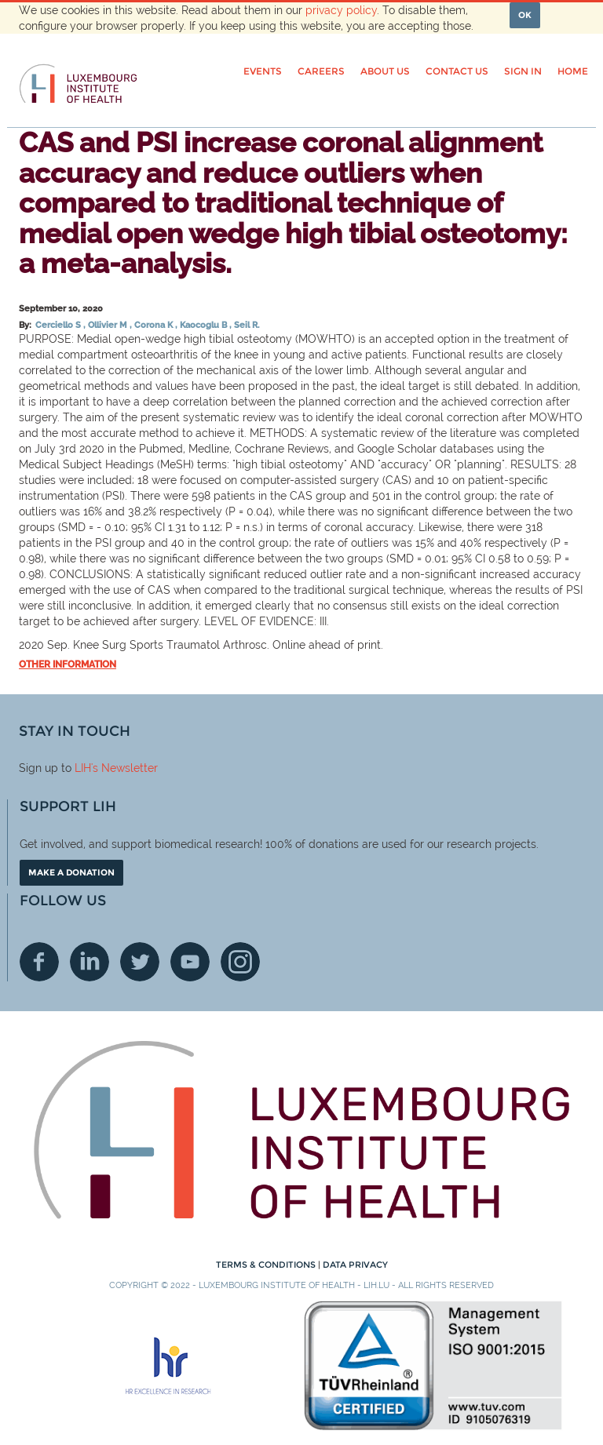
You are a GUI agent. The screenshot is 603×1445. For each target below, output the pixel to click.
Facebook (39, 961)
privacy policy (341, 10)
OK (525, 14)
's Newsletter (124, 768)
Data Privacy (355, 1264)
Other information (67, 664)
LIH (83, 768)
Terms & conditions (267, 1264)
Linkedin (89, 961)
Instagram (240, 961)
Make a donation (71, 872)
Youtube (190, 961)
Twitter (139, 961)
